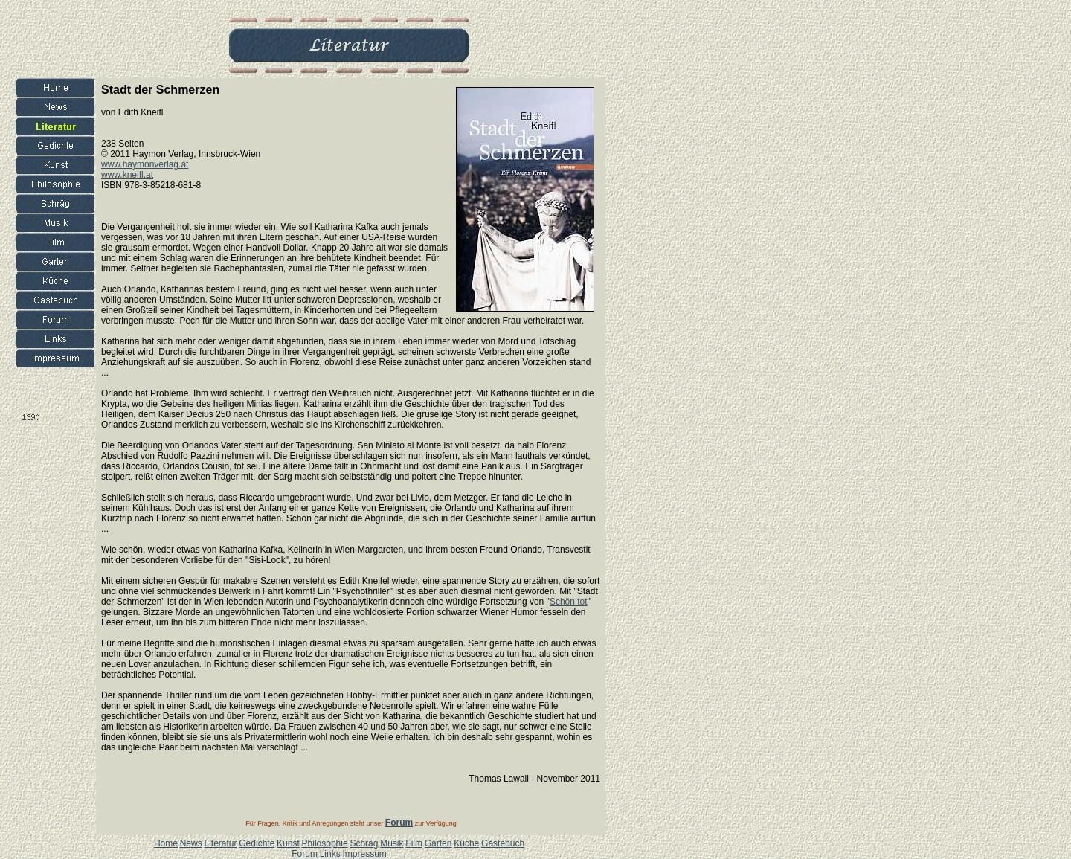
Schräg (364, 843)
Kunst (288, 843)
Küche (466, 843)
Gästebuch (502, 843)
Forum (305, 854)
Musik (391, 843)
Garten (438, 843)
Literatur (220, 843)
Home (166, 843)
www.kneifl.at (127, 175)
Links (330, 854)
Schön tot (569, 601)
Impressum (364, 854)
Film (413, 843)
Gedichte (256, 843)
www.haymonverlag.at (144, 164)
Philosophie (325, 843)
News (191, 843)
